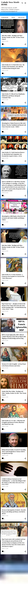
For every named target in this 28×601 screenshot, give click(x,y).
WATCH (13, 17)
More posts (14, 558)
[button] (25, 44)
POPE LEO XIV (21, 17)
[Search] (22, 3)
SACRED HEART (4, 17)
